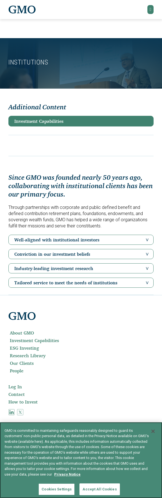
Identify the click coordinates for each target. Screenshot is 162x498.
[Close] (153, 431)
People (16, 371)
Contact (16, 394)
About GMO (22, 333)
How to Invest (23, 402)
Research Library (27, 355)
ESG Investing (24, 348)
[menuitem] (81, 333)
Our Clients (22, 363)
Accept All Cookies (100, 489)
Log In (15, 386)
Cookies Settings (57, 489)
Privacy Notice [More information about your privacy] (67, 474)
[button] (150, 9)
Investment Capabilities (38, 121)
